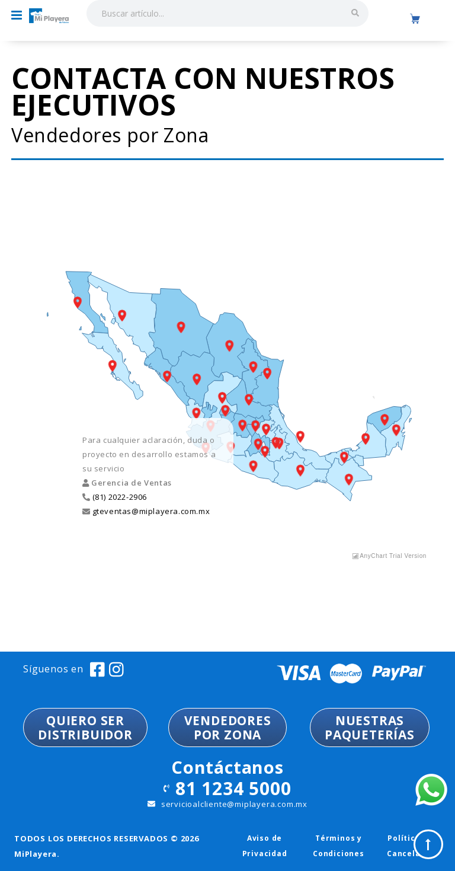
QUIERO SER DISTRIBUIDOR (85, 727)
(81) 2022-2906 (118, 497)
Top (428, 844)
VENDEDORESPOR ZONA (227, 727)
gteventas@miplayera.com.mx (150, 511)
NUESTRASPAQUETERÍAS (370, 727)
